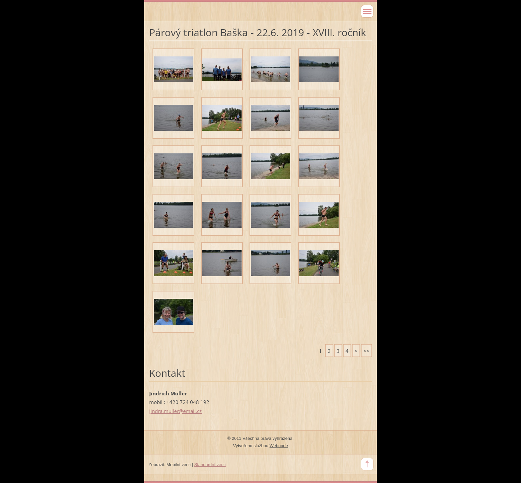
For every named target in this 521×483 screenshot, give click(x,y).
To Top (367, 464)
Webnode (278, 445)
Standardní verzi (210, 464)
